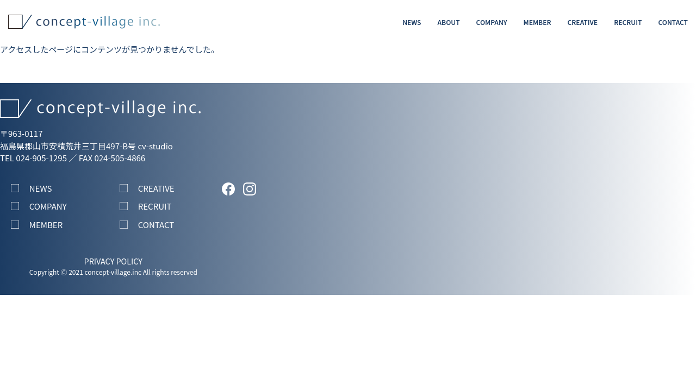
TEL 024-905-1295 (33, 157)
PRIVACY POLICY (113, 261)
